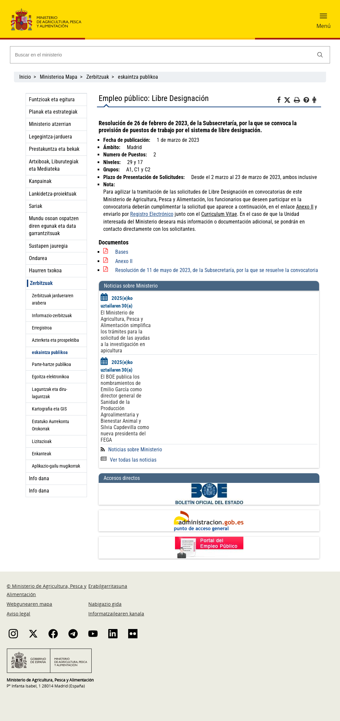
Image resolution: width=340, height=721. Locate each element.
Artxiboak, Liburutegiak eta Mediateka (53, 165)
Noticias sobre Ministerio (135, 449)
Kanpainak (40, 181)
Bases (121, 252)
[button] (323, 18)
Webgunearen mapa (29, 604)
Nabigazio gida (105, 604)
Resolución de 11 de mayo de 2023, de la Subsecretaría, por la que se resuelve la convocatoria (216, 270)
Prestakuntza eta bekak (54, 149)
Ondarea (38, 258)
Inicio (25, 77)
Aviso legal (18, 613)
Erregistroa (42, 327)
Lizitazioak (41, 441)
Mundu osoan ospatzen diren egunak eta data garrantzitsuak (54, 225)
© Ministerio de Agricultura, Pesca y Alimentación (46, 590)
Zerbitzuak (97, 77)
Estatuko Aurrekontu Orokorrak (50, 425)
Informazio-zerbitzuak (52, 315)
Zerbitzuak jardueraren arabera (52, 299)
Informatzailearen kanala (116, 613)
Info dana (39, 478)
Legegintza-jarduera (50, 137)
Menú (323, 26)
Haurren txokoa (45, 270)
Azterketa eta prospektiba (55, 340)
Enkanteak (41, 453)
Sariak (35, 206)
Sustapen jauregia (48, 246)
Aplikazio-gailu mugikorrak (56, 466)
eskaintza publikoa (138, 77)
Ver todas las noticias (128, 460)
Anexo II (123, 261)
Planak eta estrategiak (53, 112)
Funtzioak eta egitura (52, 99)
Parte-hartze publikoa (51, 364)
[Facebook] (280, 101)
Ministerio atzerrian (50, 124)
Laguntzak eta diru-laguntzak (49, 393)
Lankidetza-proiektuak (52, 194)
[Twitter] (289, 100)
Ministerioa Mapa (58, 77)
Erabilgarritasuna (107, 586)
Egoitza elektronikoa (50, 376)
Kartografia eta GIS (49, 408)
